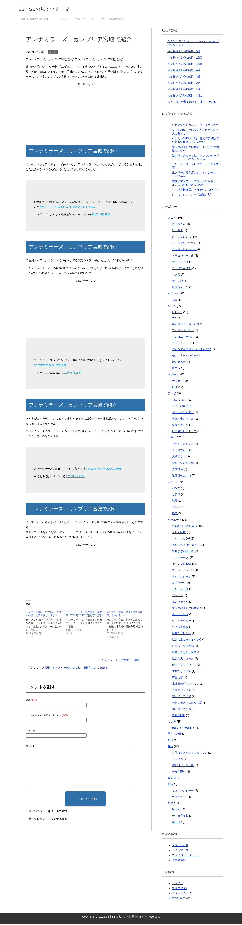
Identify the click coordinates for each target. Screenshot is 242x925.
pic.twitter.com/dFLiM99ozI (50, 366)
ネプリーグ (179, 583)
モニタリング (180, 615)
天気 (175, 508)
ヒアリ (176, 495)
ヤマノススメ (180, 262)
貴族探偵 (177, 470)
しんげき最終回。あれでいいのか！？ (195, 190)
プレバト (177, 596)
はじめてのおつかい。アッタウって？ (195, 126)
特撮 (170, 785)
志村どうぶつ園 (181, 672)
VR (174, 319)
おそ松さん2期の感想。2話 (183, 83)
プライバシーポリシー (185, 856)
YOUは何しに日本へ (184, 527)
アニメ (172, 218)
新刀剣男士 (179, 362)
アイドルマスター (183, 331)
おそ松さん (179, 225)
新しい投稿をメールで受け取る (48, 819)
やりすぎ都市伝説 (183, 552)
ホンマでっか (180, 602)
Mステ (176, 810)
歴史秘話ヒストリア (184, 432)
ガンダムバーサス (183, 337)
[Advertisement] (85, 112)
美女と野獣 (179, 772)
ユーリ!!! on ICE (182, 269)
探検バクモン (180, 426)
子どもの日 (174, 734)
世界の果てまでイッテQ (186, 640)
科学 (175, 514)
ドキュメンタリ (177, 400)
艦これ (176, 369)
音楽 (170, 804)
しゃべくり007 (181, 539)
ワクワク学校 (180, 628)
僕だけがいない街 (183, 766)
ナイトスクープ (181, 577)
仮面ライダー (180, 797)
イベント (173, 294)
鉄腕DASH (178, 716)
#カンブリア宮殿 (50, 207)
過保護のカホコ (181, 476)
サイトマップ (180, 851)
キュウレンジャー (183, 791)
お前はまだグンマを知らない (189, 753)
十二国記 (177, 281)
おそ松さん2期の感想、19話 (184, 96)
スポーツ (173, 375)
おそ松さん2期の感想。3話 (183, 77)
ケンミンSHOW (181, 564)
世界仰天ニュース (183, 659)
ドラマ (172, 438)
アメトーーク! (180, 558)
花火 (175, 300)
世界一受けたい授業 (184, 653)
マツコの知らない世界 (185, 609)
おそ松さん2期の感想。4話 (183, 71)
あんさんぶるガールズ (185, 325)
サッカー (177, 381)
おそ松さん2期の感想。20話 (184, 58)
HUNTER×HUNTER (184, 728)
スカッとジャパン (183, 571)
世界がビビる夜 (181, 634)
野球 (175, 388)
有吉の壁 (177, 678)
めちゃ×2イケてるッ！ (186, 545)
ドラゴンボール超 (183, 256)
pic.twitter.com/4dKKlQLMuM (103, 469)
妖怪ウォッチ (180, 288)
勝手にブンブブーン (184, 665)
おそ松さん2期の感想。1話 (183, 90)
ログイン (177, 884)
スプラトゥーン (181, 344)
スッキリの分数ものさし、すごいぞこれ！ (193, 102)
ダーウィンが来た (183, 413)
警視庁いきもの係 (183, 463)
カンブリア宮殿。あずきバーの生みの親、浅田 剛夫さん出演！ (69, 668)
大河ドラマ (179, 457)
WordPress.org (181, 899)
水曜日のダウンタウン (185, 684)
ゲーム (172, 307)
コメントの (182, 894)
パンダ (176, 489)
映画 (170, 747)
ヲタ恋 (176, 275)
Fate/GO (177, 313)
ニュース (173, 482)
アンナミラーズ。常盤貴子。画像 (119, 661)
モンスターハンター (184, 356)
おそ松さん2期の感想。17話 (184, 64)
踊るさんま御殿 (181, 710)
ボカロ (176, 823)
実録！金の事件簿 (183, 419)
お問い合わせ (180, 846)
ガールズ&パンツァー (185, 244)
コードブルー (180, 451)
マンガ (172, 722)
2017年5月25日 (101, 215)
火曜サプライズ (181, 691)
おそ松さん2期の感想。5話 (183, 52)
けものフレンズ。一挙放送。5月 (192, 195)
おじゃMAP (179, 533)
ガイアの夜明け (181, 407)
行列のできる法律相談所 (187, 703)
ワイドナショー (181, 621)
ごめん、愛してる (183, 444)
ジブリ (176, 760)
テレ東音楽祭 (180, 816)
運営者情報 (179, 861)
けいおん (177, 231)
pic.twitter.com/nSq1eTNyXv (78, 207)
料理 (170, 741)
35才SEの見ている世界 (51, 9)
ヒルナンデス (180, 590)
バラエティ (174, 520)
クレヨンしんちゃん (184, 250)
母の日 (172, 778)
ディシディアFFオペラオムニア (191, 350)
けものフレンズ (181, 237)
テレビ (53, 53)
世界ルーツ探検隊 (183, 646)
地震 (175, 501)
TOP (37, 20)
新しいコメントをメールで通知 (48, 812)
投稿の (179, 889)
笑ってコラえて (181, 697)
